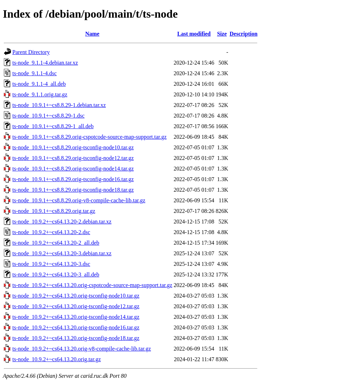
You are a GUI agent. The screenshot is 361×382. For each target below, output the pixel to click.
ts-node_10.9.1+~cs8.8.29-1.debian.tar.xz (59, 105)
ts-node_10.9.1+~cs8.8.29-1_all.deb (53, 126)
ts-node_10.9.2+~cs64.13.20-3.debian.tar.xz (61, 253)
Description (243, 34)
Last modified (194, 34)
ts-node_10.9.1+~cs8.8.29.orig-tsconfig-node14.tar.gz (73, 169)
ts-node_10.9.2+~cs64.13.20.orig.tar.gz (56, 359)
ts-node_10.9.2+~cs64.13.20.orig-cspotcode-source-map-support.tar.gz (92, 285)
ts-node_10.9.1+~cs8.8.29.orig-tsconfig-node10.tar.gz (73, 147)
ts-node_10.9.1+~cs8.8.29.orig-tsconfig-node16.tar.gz (73, 179)
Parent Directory (31, 52)
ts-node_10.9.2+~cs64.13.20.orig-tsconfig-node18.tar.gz (75, 338)
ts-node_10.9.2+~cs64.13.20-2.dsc (51, 232)
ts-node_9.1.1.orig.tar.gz (39, 94)
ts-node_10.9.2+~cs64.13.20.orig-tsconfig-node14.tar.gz (75, 317)
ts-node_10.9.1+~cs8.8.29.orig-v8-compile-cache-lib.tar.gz (78, 200)
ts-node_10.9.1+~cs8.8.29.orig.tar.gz (53, 211)
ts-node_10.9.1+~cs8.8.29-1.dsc (48, 116)
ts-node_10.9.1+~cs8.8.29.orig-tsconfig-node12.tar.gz (73, 158)
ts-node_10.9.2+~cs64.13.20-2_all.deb (55, 243)
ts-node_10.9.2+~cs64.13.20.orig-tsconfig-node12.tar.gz (75, 306)
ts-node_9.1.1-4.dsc (34, 73)
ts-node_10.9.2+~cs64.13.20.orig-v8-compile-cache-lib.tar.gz (81, 349)
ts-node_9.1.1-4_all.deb (39, 84)
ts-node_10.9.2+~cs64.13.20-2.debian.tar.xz (61, 222)
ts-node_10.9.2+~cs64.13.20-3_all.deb (55, 274)
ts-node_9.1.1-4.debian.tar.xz (45, 63)
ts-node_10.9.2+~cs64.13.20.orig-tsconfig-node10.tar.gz (75, 296)
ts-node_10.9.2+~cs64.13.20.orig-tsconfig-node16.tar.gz (75, 327)
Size (222, 34)
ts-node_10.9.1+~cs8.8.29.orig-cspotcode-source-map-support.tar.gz (89, 137)
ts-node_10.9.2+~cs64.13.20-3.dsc (51, 264)
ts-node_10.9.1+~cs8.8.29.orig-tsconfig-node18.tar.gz (73, 190)
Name (92, 34)
